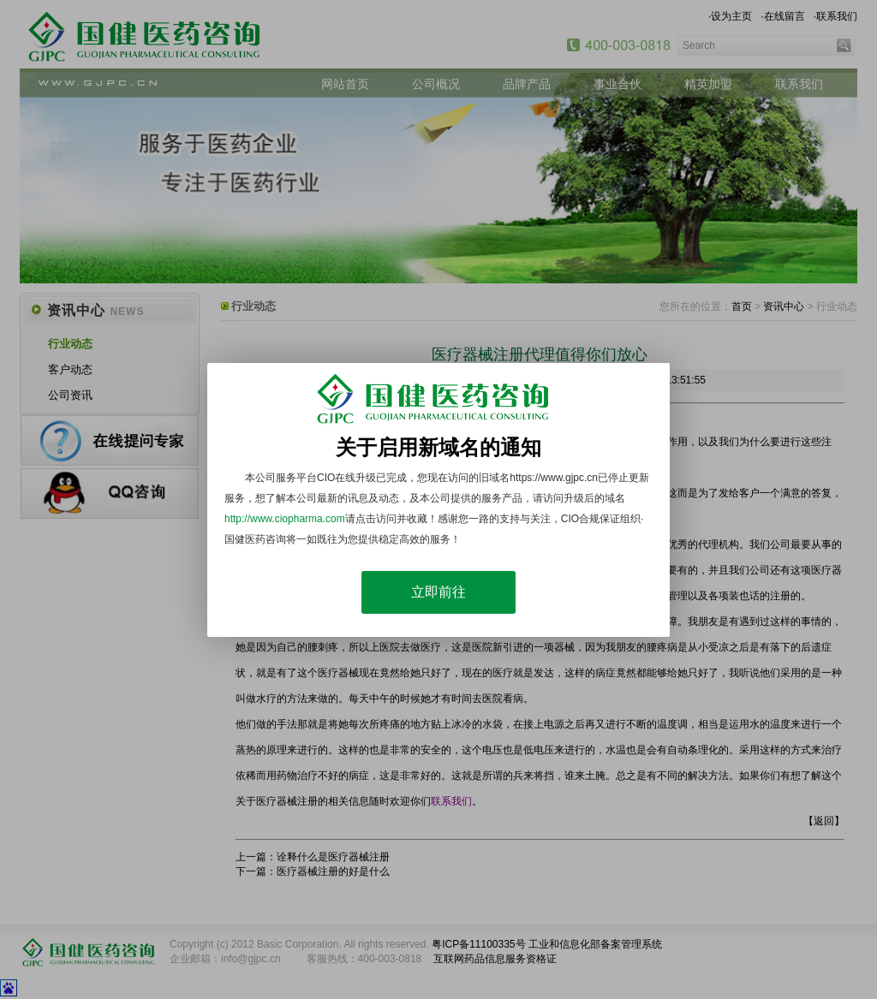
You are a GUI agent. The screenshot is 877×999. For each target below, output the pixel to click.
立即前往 (438, 592)
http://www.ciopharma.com (284, 519)
